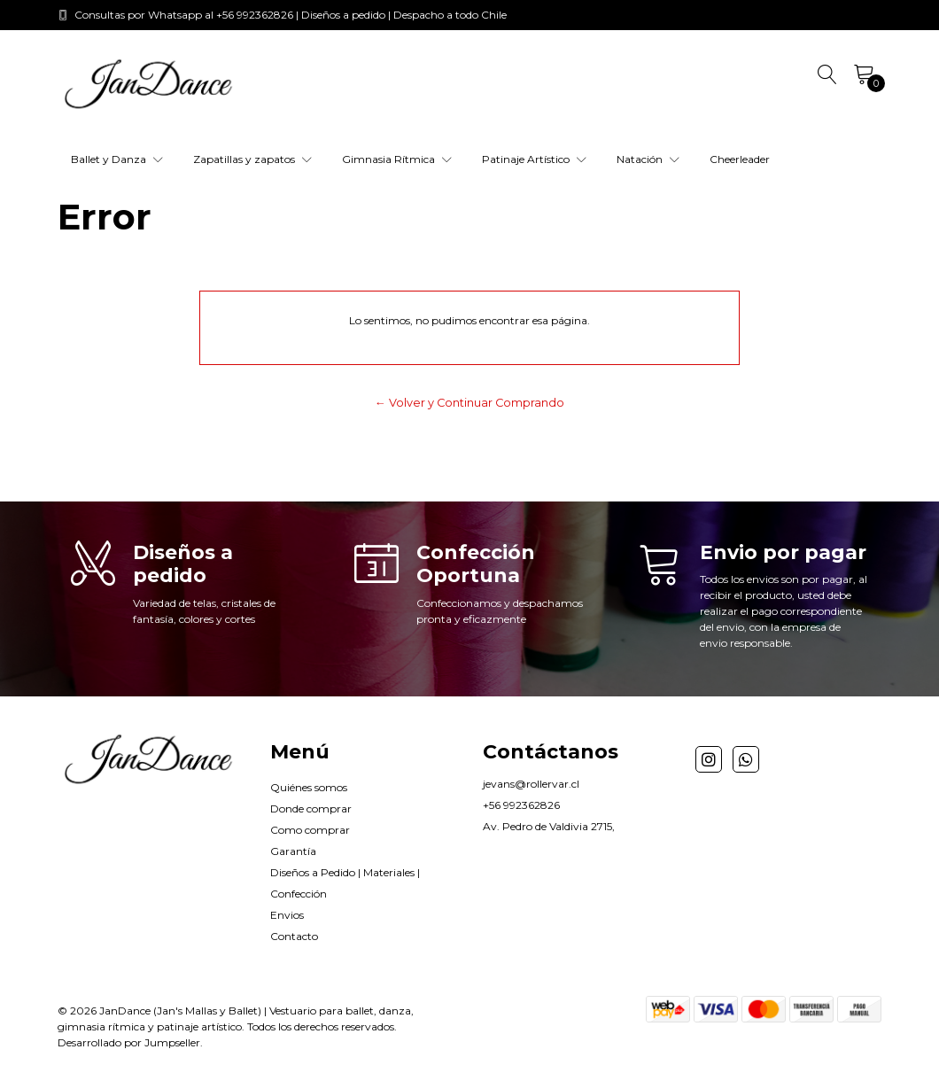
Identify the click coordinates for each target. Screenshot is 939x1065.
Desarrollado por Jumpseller (129, 1042)
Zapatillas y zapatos (252, 159)
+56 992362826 (521, 805)
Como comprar (310, 829)
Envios (287, 914)
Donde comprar (311, 808)
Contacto (294, 936)
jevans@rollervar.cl (531, 783)
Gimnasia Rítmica (397, 159)
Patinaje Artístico (534, 159)
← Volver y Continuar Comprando (469, 402)
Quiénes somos (308, 787)
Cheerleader (740, 159)
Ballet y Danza (117, 159)
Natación (648, 159)
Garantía (293, 851)
